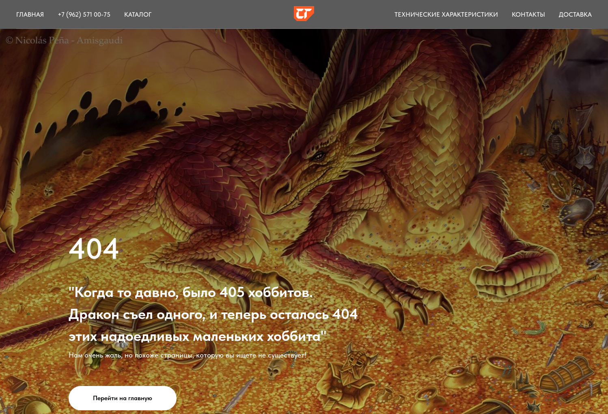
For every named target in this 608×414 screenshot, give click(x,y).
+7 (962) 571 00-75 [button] (84, 14)
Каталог (137, 14)
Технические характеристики (446, 14)
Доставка (575, 14)
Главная (30, 14)
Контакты (528, 14)
